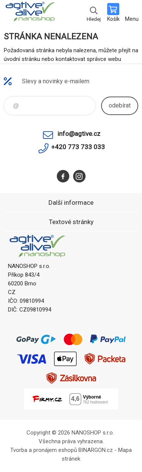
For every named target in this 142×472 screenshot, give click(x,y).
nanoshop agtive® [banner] (30, 13)
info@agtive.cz (79, 133)
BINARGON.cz (95, 450)
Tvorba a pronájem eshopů (43, 450)
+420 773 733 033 (78, 147)
